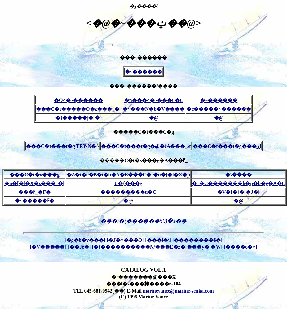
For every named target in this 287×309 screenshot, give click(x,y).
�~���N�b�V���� (154, 109)
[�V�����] (48, 246)
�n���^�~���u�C (153, 100)
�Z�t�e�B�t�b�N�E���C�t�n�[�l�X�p (128, 174)
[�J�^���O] (125, 240)
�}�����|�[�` (78, 117)
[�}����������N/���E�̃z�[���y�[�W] (157, 246)
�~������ (143, 71)
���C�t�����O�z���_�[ (78, 109)
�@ (154, 117)
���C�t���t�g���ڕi (227, 146)
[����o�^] (240, 246)
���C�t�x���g (35, 174)
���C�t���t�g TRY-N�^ (62, 146)
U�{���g (128, 183)
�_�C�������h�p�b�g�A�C (238, 183)
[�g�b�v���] (84, 240)
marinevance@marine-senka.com (178, 291)
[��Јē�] (79, 246)
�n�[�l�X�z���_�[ (34, 183)
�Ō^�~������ (78, 100)
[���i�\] (158, 240)
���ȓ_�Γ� (34, 192)
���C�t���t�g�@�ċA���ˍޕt (146, 146)
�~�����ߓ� (34, 200)
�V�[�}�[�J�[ (238, 192)
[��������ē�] (197, 240)
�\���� (238, 174)
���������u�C (128, 192)
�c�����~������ (219, 109)
